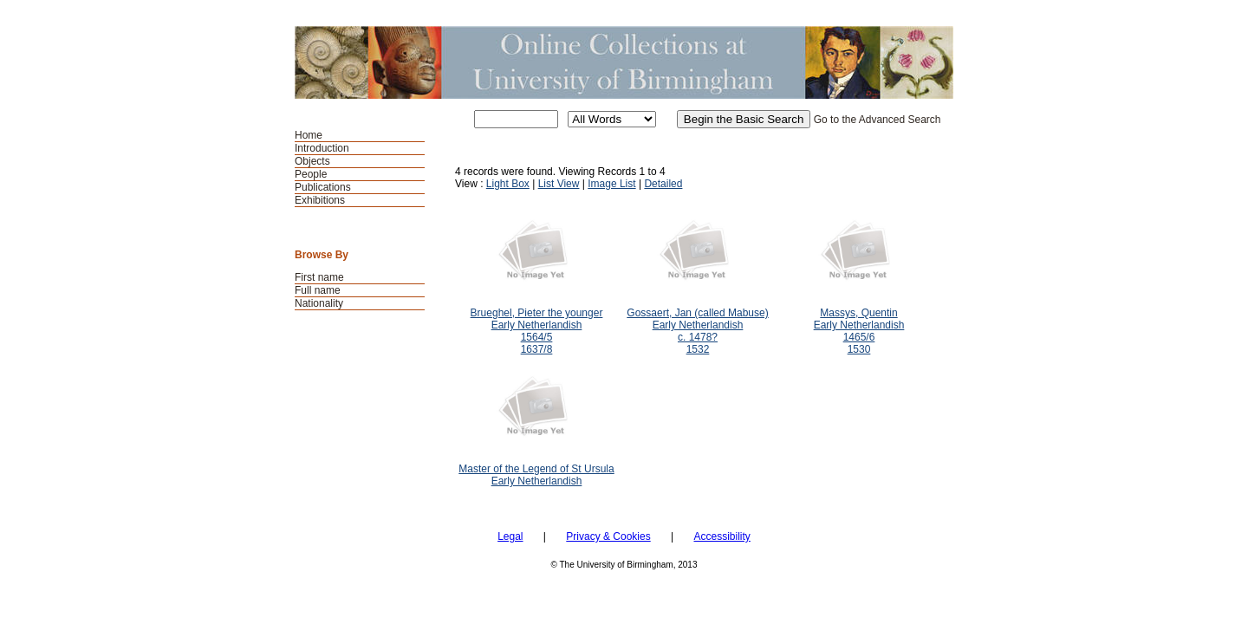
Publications (323, 187)
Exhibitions (320, 200)
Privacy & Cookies (608, 536)
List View (559, 184)
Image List (611, 184)
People (311, 174)
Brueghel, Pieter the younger (537, 313)
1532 (698, 349)
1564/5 (537, 337)
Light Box (508, 184)
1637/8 (537, 349)
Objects (312, 161)
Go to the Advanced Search (877, 120)
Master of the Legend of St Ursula (536, 469)
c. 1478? (698, 337)
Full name (318, 290)
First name (319, 277)
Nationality (319, 303)
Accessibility (721, 536)
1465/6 (859, 337)
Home (308, 135)
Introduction (322, 148)
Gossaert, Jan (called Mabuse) (697, 313)
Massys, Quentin (858, 313)
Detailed (663, 184)
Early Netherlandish (536, 325)
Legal (510, 536)
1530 (859, 349)
